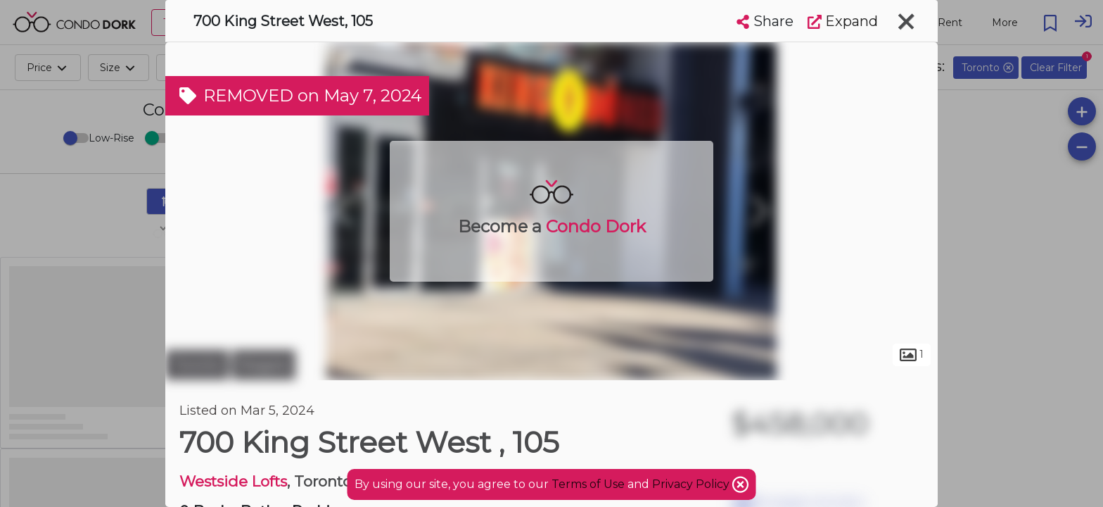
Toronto (197, 365)
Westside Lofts (233, 481)
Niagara (263, 365)
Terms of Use (588, 484)
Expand (843, 21)
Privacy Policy (692, 484)
